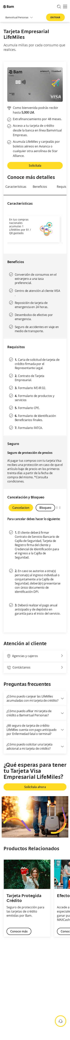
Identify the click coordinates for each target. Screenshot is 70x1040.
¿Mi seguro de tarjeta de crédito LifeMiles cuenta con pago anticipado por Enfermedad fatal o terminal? (35, 729)
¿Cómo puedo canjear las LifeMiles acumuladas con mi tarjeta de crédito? (35, 698)
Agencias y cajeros (35, 656)
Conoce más (19, 931)
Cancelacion (23, 508)
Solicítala (35, 165)
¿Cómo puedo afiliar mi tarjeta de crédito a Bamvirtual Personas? (35, 713)
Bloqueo (49, 508)
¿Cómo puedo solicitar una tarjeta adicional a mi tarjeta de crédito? (35, 746)
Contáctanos (35, 667)
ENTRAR (55, 17)
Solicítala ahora (35, 787)
